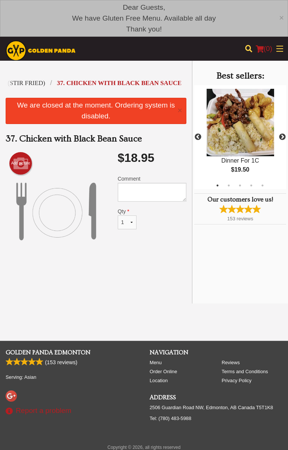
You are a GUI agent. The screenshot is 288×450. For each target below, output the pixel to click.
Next (282, 137)
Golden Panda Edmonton (48, 352)
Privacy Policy (237, 380)
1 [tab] (217, 185)
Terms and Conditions (245, 371)
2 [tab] (228, 185)
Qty (127, 218)
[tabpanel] (240, 137)
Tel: (170, 418)
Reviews (231, 362)
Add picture (20, 163)
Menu (156, 362)
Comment (152, 189)
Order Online (163, 371)
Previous (198, 137)
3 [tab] (240, 185)
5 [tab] (262, 185)
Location (159, 380)
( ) (264, 48)
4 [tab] (251, 185)
